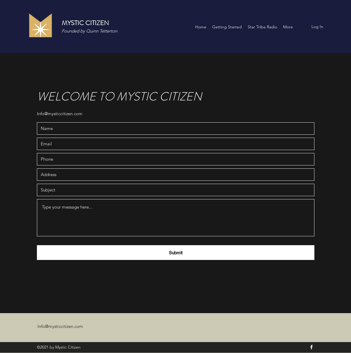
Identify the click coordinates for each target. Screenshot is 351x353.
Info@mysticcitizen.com (59, 113)
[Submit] (175, 252)
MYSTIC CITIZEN (85, 22)
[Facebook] (311, 347)
